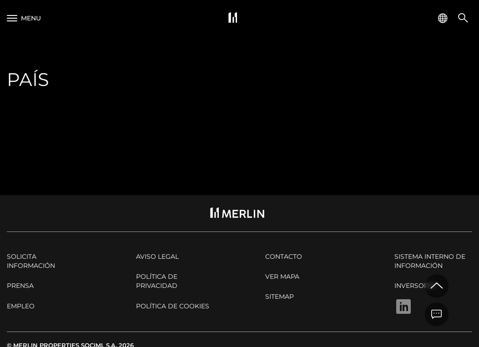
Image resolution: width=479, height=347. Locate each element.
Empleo (21, 306)
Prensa (20, 286)
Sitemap (279, 296)
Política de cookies (172, 306)
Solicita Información (31, 261)
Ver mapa (282, 276)
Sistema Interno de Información (429, 261)
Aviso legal (157, 256)
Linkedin (403, 306)
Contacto (283, 256)
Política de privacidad (156, 281)
